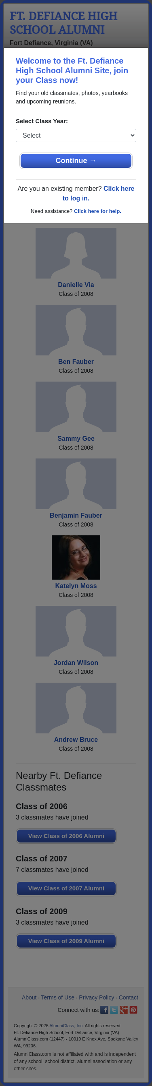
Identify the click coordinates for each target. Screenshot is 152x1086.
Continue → (76, 161)
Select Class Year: (42, 121)
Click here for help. (97, 211)
